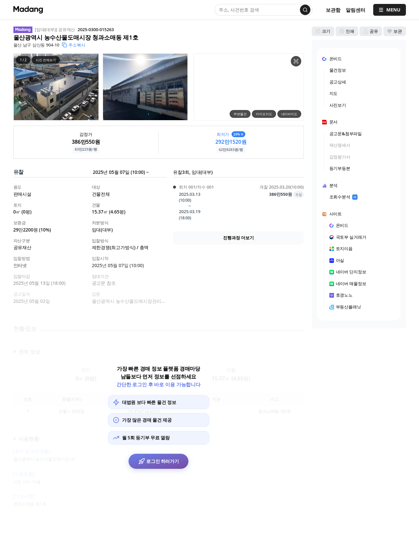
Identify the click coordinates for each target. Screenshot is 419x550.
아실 (336, 260)
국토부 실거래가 (348, 237)
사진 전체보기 (46, 60)
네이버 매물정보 (348, 283)
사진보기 (337, 105)
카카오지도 (264, 114)
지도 (333, 93)
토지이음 (341, 248)
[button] (56, 87)
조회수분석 (343, 197)
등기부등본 (340, 168)
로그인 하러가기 (158, 463)
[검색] (305, 10)
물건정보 (337, 70)
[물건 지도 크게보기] (296, 61)
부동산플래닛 (345, 307)
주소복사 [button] (73, 45)
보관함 (333, 10)
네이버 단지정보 (348, 272)
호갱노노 (341, 295)
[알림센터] (355, 10)
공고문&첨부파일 (345, 134)
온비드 (339, 225)
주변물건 (240, 114)
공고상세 (337, 82)
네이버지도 (289, 114)
